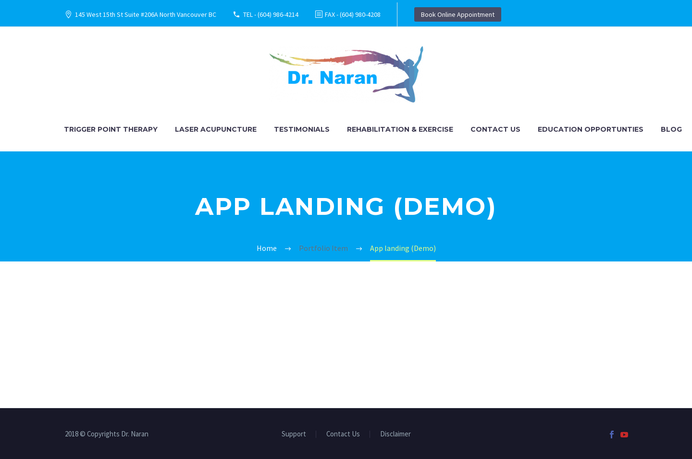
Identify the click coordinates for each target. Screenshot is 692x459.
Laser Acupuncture (216, 129)
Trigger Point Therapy (111, 129)
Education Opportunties (590, 129)
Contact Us (495, 129)
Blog (671, 129)
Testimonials (302, 129)
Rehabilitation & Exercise (400, 129)
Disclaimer (395, 434)
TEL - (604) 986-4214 (270, 14)
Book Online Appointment (457, 14)
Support (294, 434)
